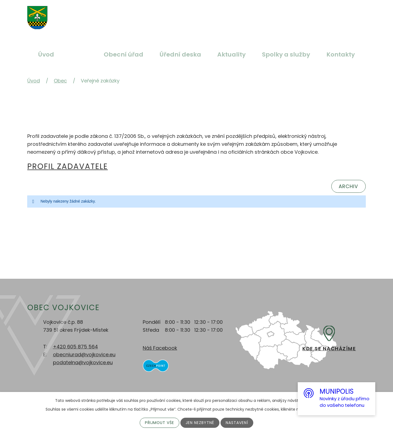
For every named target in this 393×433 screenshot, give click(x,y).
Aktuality (231, 54)
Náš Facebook (160, 348)
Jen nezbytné (200, 422)
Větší (174, 14)
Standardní (187, 14)
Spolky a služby (286, 54)
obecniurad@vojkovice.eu (84, 354)
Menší (200, 14)
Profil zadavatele (67, 166)
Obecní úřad (123, 54)
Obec (78, 54)
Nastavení (237, 422)
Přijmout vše (159, 422)
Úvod (46, 54)
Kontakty (340, 54)
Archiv (348, 186)
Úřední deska (180, 54)
